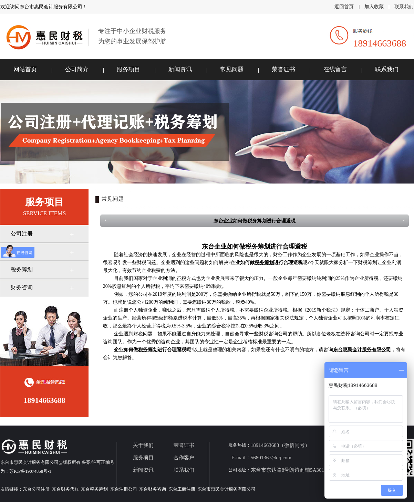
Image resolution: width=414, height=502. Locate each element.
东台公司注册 (36, 489)
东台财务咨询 (152, 489)
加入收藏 (374, 6)
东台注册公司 (123, 489)
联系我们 (404, 6)
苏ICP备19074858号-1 (30, 471)
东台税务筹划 (94, 489)
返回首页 (344, 6)
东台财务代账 (65, 489)
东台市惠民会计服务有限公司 (226, 489)
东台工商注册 (181, 489)
